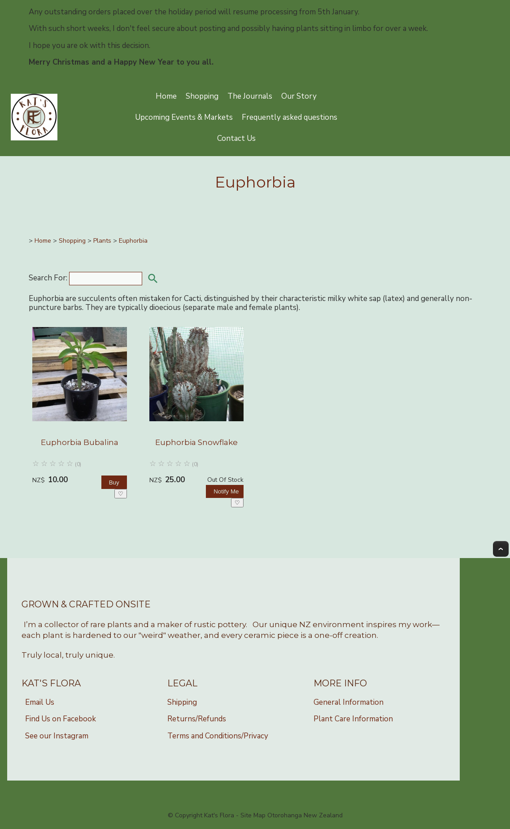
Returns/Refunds (196, 719)
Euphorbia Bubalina (79, 442)
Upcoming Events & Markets (184, 117)
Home (166, 96)
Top (501, 549)
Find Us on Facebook (60, 719)
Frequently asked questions (289, 117)
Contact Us (236, 138)
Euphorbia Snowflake (196, 442)
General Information (349, 702)
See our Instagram (56, 736)
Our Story (299, 96)
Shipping (182, 702)
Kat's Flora (219, 815)
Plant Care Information (353, 719)
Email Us (39, 702)
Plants (102, 240)
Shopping (202, 96)
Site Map (253, 815)
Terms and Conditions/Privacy (217, 736)
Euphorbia (133, 240)
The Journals (249, 96)
